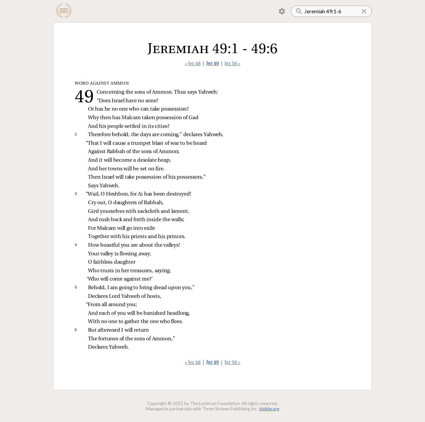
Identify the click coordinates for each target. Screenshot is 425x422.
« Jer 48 (193, 63)
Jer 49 (212, 63)
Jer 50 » (232, 63)
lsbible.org (269, 408)
